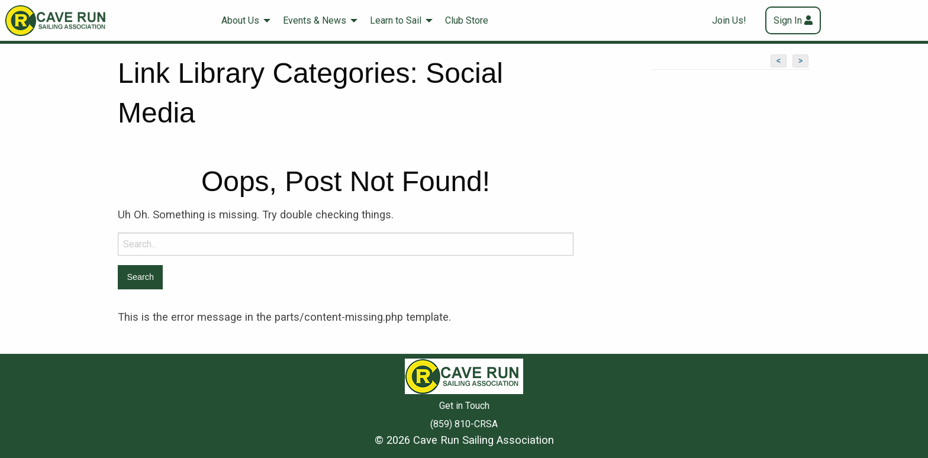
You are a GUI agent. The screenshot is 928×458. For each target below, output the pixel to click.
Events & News (314, 20)
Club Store (466, 20)
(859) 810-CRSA (464, 424)
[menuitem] (242, 20)
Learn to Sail (395, 20)
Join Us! (729, 20)
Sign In (788, 20)
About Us (240, 20)
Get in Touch (464, 405)
